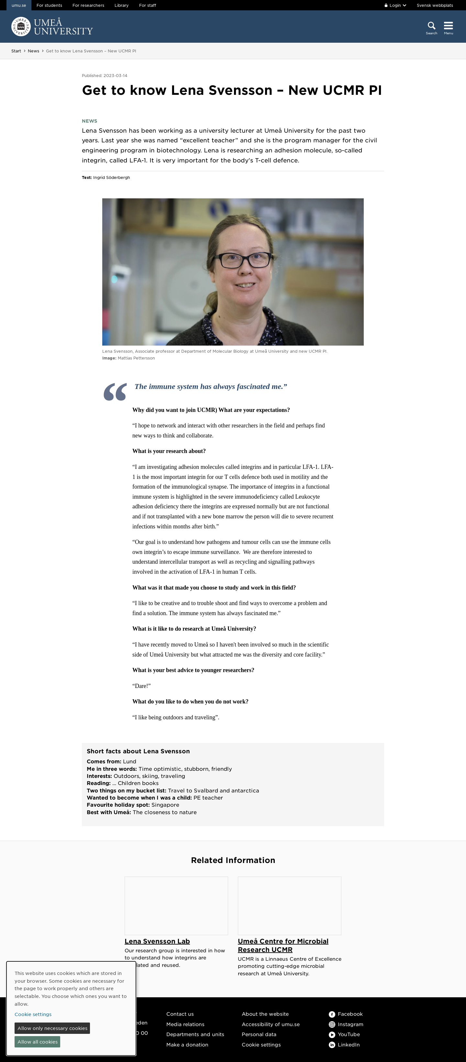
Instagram (346, 1024)
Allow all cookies (37, 1042)
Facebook (346, 1014)
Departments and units (195, 1034)
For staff (147, 5)
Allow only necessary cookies (52, 1028)
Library (122, 5)
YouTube (344, 1034)
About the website (265, 1014)
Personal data (259, 1034)
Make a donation (187, 1044)
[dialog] (71, 1008)
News (33, 50)
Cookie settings (261, 1044)
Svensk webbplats (435, 5)
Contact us (180, 1014)
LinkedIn (344, 1044)
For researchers (88, 5)
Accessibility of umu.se (271, 1024)
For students (49, 5)
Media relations (185, 1024)
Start (16, 50)
